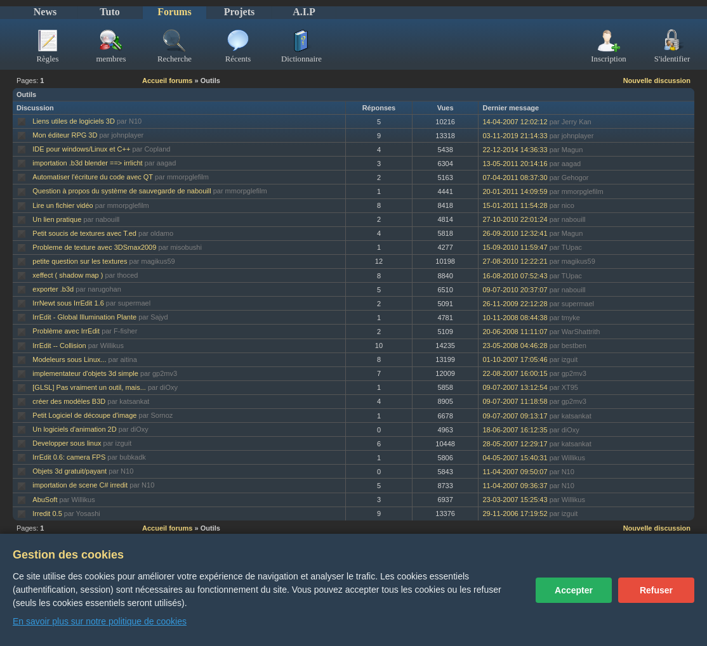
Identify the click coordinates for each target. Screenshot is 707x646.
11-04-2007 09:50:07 (514, 471)
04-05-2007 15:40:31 (514, 458)
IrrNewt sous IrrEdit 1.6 (67, 303)
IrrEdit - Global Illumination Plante (84, 317)
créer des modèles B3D (68, 401)
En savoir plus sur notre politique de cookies (100, 621)
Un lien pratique (56, 219)
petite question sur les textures (79, 261)
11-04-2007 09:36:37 (514, 485)
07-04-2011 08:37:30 (514, 177)
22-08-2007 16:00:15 (514, 373)
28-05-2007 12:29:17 (514, 444)
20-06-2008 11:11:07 (514, 331)
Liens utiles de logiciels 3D (73, 121)
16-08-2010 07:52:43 (514, 276)
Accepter (574, 590)
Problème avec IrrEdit (66, 331)
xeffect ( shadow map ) (67, 275)
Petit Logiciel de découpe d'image (84, 415)
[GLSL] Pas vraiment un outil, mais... (89, 387)
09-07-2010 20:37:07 (514, 290)
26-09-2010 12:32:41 (514, 233)
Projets (239, 11)
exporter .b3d (53, 289)
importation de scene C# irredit (80, 485)
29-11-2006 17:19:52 (514, 513)
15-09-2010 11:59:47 (514, 247)
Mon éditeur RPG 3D (64, 135)
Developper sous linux (66, 443)
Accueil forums (167, 80)
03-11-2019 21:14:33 (514, 135)
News (45, 11)
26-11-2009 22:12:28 (514, 303)
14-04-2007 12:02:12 (514, 122)
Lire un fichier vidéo (62, 205)
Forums (174, 11)
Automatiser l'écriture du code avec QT (92, 177)
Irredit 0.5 (47, 513)
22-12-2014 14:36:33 (514, 149)
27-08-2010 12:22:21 (514, 261)
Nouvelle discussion (656, 80)
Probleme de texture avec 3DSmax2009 (94, 247)
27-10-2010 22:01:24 (514, 219)
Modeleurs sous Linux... (69, 359)
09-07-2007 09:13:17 (514, 416)
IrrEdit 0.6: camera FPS (68, 457)
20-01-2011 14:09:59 (514, 191)
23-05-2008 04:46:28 (514, 345)
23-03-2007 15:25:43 (514, 499)
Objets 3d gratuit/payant (69, 471)
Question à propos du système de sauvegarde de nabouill (121, 191)
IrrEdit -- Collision (59, 345)
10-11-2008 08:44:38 (514, 317)
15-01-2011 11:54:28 (514, 205)
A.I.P (304, 11)
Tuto (109, 11)
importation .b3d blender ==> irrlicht (87, 163)
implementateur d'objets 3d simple (85, 373)
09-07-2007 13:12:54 (514, 387)
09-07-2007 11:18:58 (514, 401)
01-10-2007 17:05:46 (514, 359)
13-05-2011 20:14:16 (514, 163)
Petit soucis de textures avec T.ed (84, 233)
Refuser (656, 590)
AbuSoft (44, 499)
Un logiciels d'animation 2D (74, 429)
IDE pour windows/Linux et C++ (81, 149)
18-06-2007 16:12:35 (514, 430)
